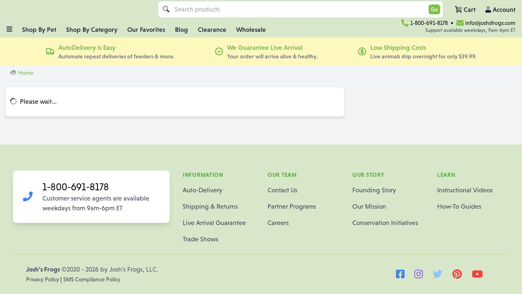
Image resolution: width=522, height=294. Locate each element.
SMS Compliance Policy (91, 279)
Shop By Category (91, 29)
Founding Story (374, 190)
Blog (181, 29)
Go (434, 9)
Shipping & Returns (210, 206)
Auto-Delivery (202, 190)
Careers (278, 222)
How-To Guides (459, 206)
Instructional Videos (465, 190)
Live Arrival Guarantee (214, 222)
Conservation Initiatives (385, 222)
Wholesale (251, 29)
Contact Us (282, 190)
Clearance (212, 29)
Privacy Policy (43, 279)
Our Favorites (146, 29)
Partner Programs (292, 206)
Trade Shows (200, 239)
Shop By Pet (39, 29)
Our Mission (369, 206)
